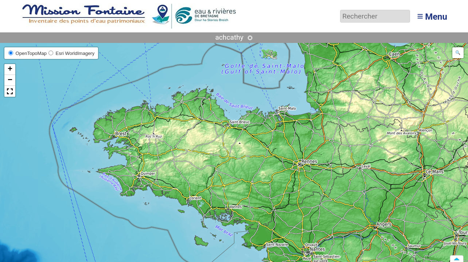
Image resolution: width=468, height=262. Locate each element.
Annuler (250, 38)
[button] (9, 69)
